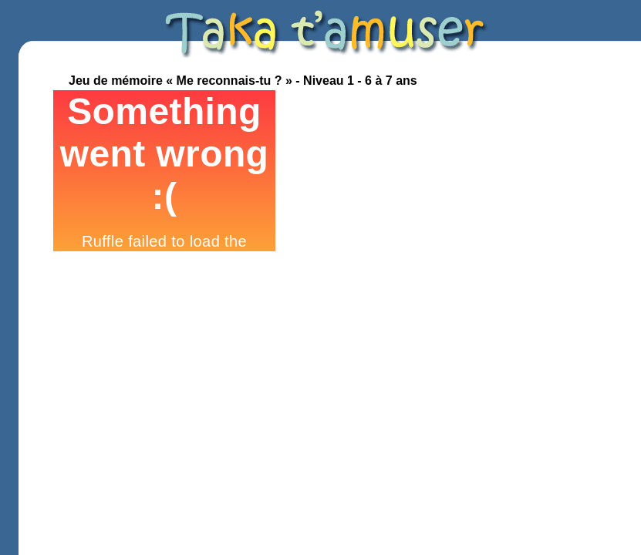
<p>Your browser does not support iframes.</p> (164, 170)
